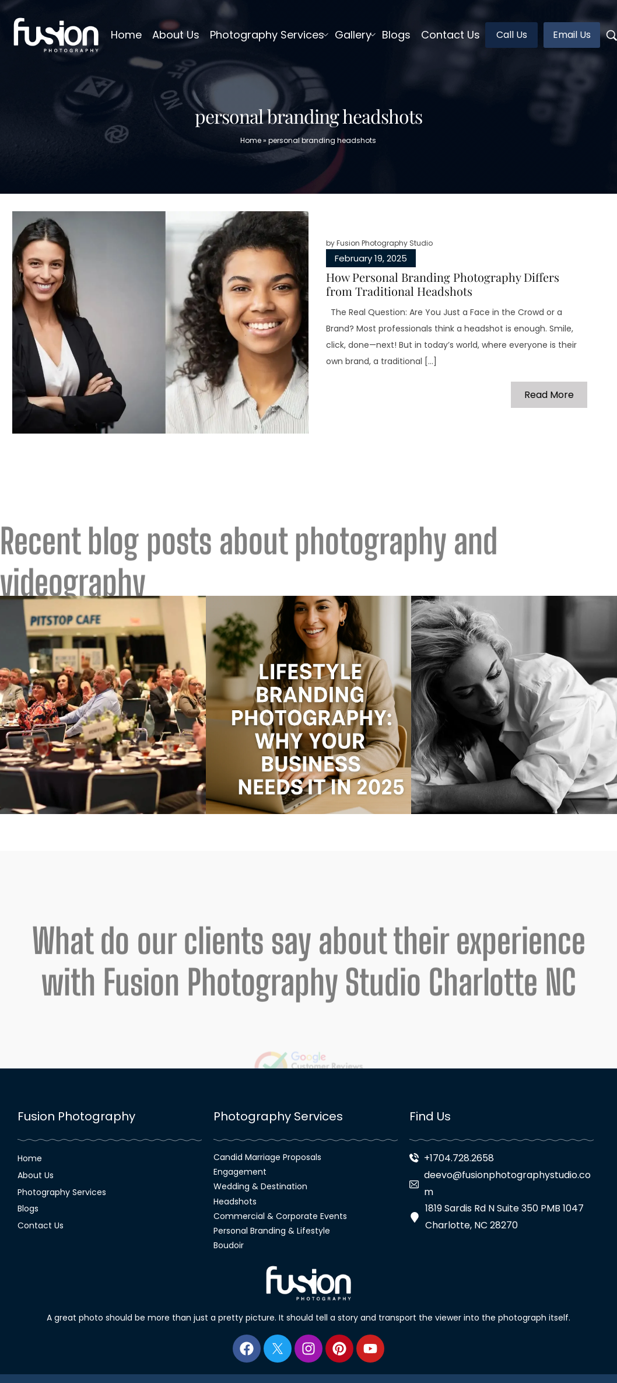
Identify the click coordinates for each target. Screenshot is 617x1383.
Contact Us (40, 1225)
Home (250, 140)
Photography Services (61, 1192)
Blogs (27, 1208)
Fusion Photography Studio (384, 243)
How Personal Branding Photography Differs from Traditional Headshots (442, 284)
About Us (35, 1175)
